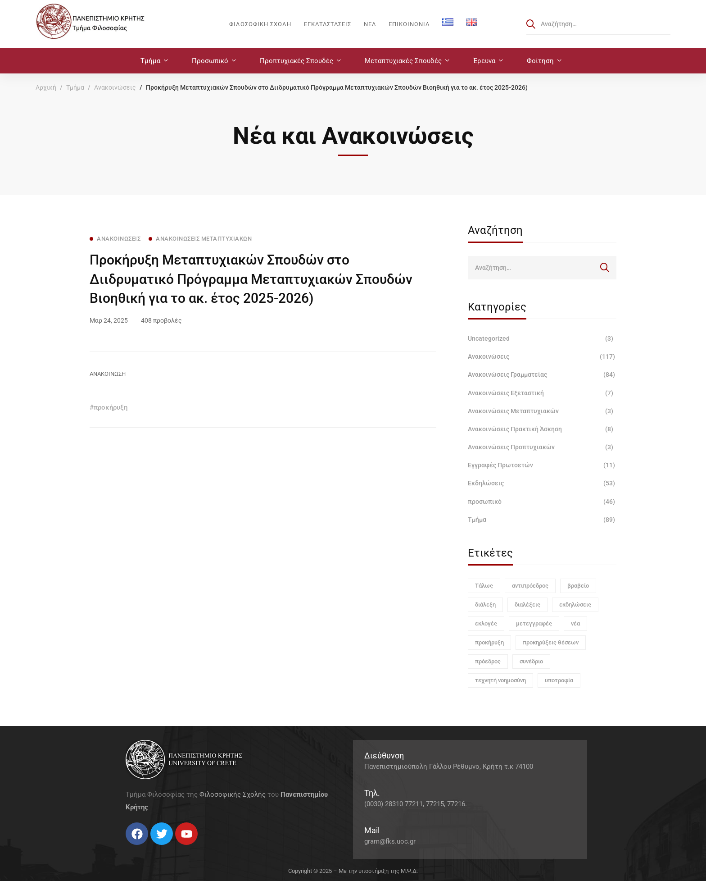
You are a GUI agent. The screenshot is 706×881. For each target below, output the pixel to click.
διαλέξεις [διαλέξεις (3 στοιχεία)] (527, 604)
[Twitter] (134, 848)
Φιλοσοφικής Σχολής (232, 794)
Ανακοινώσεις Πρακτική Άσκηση (542, 429)
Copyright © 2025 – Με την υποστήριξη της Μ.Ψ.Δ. (353, 870)
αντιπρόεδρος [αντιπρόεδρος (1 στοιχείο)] (530, 585)
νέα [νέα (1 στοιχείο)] (575, 623)
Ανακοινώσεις (115, 87)
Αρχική (46, 87)
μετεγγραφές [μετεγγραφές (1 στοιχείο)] (534, 623)
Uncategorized (542, 338)
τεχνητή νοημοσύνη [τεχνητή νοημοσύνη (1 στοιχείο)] (500, 680)
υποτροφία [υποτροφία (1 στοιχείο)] (559, 680)
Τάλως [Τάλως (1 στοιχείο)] (484, 585)
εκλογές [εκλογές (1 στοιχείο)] (486, 623)
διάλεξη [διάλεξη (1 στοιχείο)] (485, 604)
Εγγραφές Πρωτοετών (542, 465)
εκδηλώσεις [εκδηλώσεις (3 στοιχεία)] (575, 604)
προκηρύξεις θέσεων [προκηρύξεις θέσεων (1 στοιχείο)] (551, 642)
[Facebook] (125, 848)
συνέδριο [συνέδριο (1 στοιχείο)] (531, 661)
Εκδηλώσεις (542, 483)
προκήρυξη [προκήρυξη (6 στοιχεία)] (489, 642)
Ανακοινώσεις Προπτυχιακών (542, 447)
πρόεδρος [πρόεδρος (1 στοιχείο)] (488, 661)
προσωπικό (542, 501)
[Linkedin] (152, 848)
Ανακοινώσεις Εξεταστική (542, 393)
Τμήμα (75, 87)
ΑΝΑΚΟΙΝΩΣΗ (108, 373)
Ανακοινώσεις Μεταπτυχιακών (542, 411)
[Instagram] (143, 848)
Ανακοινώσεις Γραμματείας (542, 374)
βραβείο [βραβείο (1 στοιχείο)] (578, 585)
